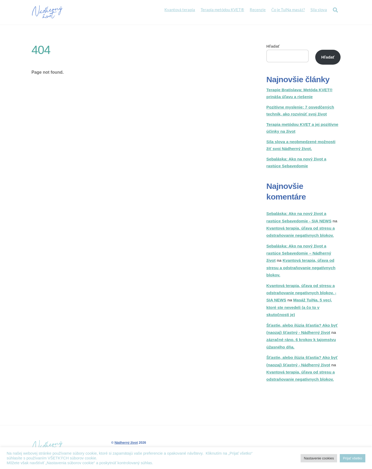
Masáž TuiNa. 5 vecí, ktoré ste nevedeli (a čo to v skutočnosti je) (299, 308)
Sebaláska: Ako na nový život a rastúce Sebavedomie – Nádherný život (298, 254)
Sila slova (318, 9)
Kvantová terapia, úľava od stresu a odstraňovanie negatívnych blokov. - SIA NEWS (301, 293)
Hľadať (273, 47)
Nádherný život (126, 444)
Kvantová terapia (179, 9)
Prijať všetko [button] (352, 458)
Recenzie (258, 9)
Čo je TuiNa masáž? (288, 9)
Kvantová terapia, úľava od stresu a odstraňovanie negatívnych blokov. (300, 268)
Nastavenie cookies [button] (319, 458)
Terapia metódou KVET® (222, 9)
